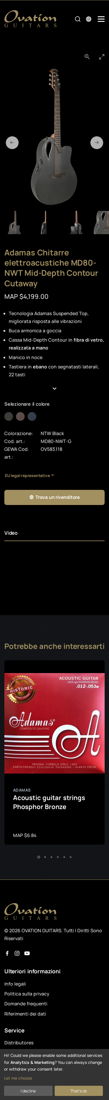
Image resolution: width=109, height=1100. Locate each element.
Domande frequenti (25, 1003)
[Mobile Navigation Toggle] (101, 19)
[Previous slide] (12, 142)
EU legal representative (27, 475)
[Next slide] (96, 142)
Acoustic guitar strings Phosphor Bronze (49, 802)
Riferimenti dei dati (25, 1014)
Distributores (18, 1042)
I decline (28, 1091)
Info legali (15, 984)
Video (11, 532)
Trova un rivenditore (54, 497)
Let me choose (18, 1078)
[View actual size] (87, 56)
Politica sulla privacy (26, 993)
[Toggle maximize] (101, 56)
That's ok (78, 1091)
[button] (54, 389)
